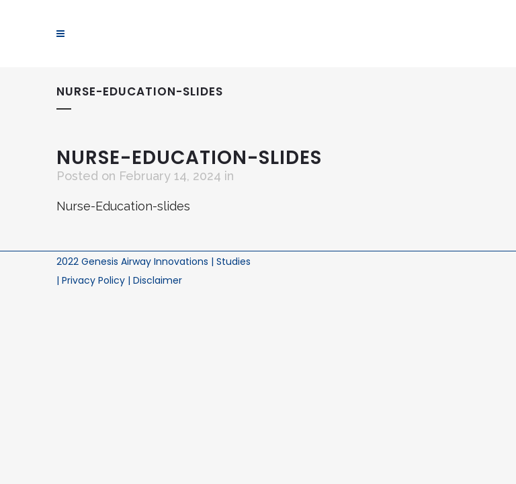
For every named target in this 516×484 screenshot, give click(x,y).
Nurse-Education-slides (123, 206)
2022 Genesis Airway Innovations (133, 261)
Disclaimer (157, 280)
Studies (233, 261)
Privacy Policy (95, 280)
